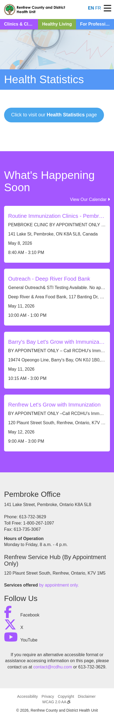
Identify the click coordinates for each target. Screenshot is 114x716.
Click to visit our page (54, 114)
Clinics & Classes (21, 24)
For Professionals (97, 24)
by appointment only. (59, 585)
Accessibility (27, 696)
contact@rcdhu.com (52, 667)
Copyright (66, 696)
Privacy (48, 696)
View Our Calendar (90, 199)
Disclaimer (87, 696)
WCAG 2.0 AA (56, 702)
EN (91, 8)
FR (98, 8)
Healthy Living (57, 24)
